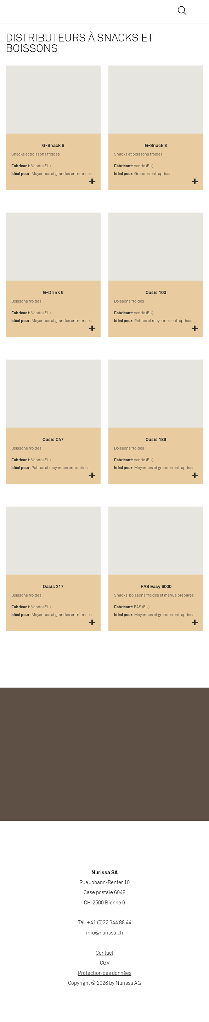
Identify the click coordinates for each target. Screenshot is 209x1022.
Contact (104, 953)
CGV (104, 963)
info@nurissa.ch (104, 933)
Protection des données (104, 973)
